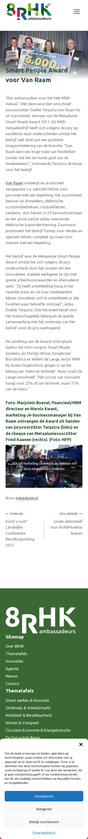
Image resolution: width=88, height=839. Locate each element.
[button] (81, 744)
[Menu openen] (76, 12)
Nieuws (12, 676)
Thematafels (16, 654)
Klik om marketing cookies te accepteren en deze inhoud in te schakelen (44, 466)
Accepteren (44, 796)
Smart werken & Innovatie (27, 700)
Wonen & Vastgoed (22, 723)
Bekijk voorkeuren (44, 822)
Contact (12, 683)
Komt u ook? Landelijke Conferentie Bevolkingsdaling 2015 (23, 529)
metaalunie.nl (26, 498)
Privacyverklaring (44, 832)
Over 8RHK (15, 646)
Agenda (12, 669)
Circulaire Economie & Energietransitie (38, 730)
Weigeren (44, 809)
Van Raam (14, 183)
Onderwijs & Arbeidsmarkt (28, 708)
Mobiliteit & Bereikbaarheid (29, 715)
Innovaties (14, 661)
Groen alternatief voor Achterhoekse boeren (65, 523)
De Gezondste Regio (23, 738)
